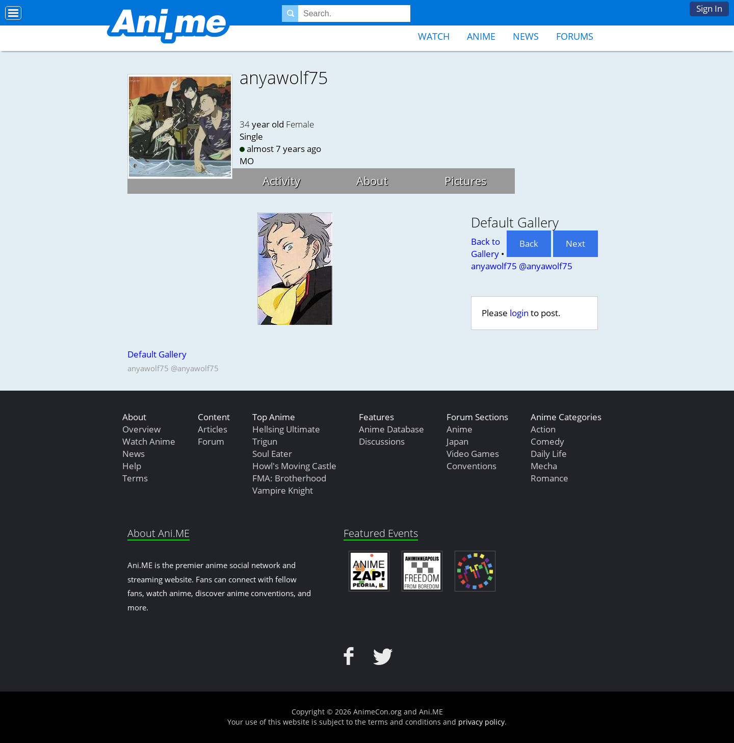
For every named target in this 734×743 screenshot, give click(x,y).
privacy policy (481, 722)
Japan (457, 441)
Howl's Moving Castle (294, 466)
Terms (135, 478)
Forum (211, 441)
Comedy (547, 441)
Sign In (709, 8)
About (372, 180)
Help (131, 466)
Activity (281, 180)
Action (543, 429)
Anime (481, 36)
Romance (549, 478)
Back (528, 243)
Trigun (264, 441)
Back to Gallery (485, 248)
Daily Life (549, 453)
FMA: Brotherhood (289, 478)
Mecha (544, 466)
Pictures (465, 180)
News (526, 36)
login (519, 313)
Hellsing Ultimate (286, 429)
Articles (212, 429)
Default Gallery (157, 354)
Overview (141, 429)
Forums (574, 36)
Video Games (473, 453)
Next (575, 243)
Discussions (382, 441)
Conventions (471, 466)
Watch (434, 36)
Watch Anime (148, 441)
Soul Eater (272, 453)
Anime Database (391, 429)
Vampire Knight (282, 490)
